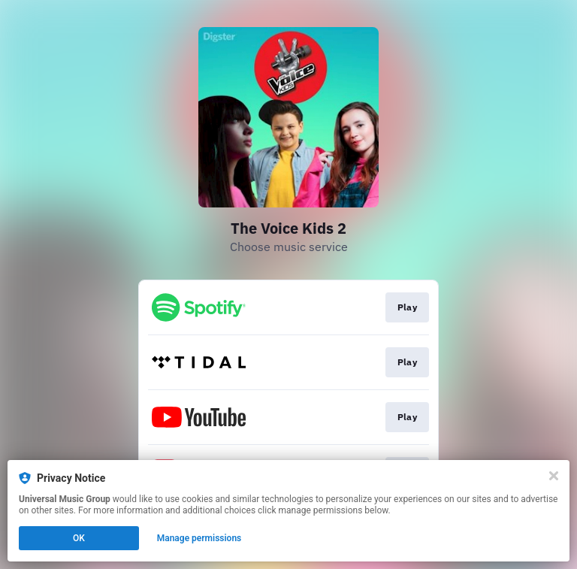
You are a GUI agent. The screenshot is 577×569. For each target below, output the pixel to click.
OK (79, 538)
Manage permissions (199, 538)
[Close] (554, 476)
